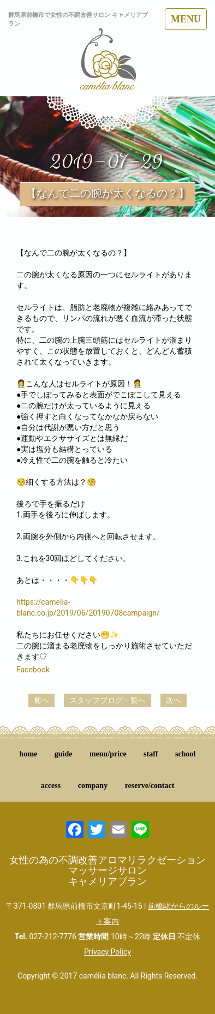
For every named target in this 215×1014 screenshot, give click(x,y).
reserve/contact (150, 786)
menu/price (108, 754)
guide (64, 754)
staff (151, 754)
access (51, 786)
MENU (186, 19)
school (185, 754)
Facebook (33, 669)
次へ (173, 700)
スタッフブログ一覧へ (107, 700)
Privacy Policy (107, 951)
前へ (41, 700)
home (29, 754)
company (93, 786)
